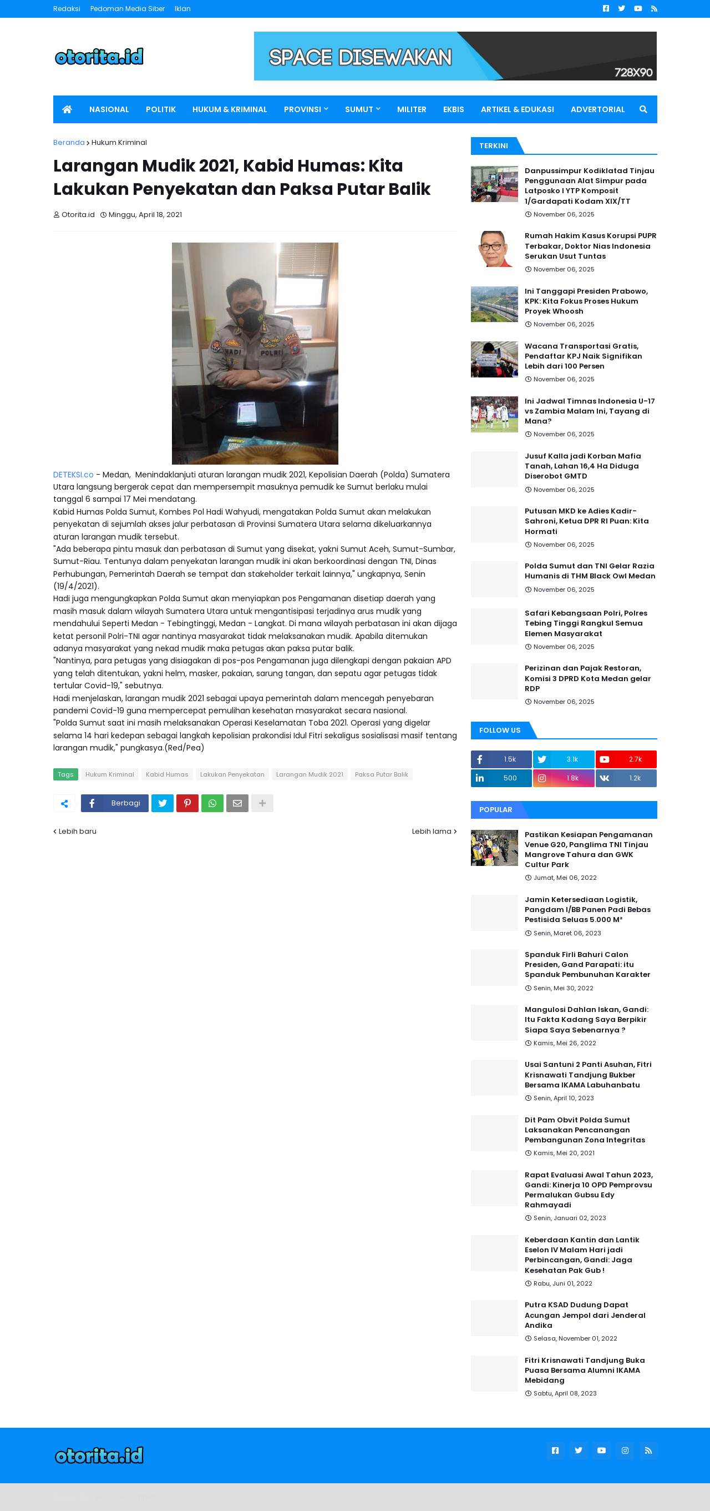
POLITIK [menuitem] (161, 109)
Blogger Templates (130, 1497)
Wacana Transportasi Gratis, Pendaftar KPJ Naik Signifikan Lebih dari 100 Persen (583, 356)
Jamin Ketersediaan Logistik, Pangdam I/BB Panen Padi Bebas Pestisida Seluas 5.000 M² (588, 910)
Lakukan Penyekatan (232, 774)
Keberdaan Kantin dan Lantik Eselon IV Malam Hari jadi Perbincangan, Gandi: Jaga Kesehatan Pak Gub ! (582, 1255)
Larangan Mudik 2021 (309, 774)
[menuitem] (67, 109)
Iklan (183, 8)
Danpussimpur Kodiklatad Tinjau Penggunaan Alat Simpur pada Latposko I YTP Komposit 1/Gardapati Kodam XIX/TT (590, 186)
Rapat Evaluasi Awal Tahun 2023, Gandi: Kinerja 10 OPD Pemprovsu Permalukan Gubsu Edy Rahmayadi (589, 1190)
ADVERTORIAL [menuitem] (598, 109)
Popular (496, 809)
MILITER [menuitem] (412, 109)
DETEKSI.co (73, 474)
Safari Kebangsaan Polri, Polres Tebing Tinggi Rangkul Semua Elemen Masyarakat (586, 623)
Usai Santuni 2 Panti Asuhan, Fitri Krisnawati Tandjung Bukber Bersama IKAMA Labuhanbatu (588, 1075)
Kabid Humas (167, 774)
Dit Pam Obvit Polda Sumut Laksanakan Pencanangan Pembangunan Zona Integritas (585, 1130)
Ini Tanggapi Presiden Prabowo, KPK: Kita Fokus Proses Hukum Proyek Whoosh (586, 301)
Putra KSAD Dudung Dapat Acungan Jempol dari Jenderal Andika (585, 1315)
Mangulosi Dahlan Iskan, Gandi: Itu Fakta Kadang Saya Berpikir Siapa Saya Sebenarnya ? (586, 1020)
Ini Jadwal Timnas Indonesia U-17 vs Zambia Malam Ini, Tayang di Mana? (590, 411)
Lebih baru (78, 831)
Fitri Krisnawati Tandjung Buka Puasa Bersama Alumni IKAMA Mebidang (585, 1371)
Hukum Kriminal (119, 142)
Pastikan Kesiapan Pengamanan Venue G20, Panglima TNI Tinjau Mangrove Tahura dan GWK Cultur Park (589, 850)
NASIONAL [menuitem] (109, 109)
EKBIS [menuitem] (453, 109)
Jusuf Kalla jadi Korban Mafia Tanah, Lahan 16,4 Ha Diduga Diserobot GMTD (583, 466)
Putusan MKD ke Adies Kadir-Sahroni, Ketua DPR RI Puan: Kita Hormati (587, 521)
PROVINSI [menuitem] (302, 109)
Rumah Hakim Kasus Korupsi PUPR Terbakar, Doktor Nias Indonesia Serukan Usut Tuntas (591, 246)
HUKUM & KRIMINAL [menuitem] (229, 109)
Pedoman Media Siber (127, 8)
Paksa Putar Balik (381, 774)
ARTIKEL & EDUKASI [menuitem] (517, 109)
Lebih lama (432, 831)
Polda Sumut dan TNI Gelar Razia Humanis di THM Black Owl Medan (590, 571)
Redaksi (66, 8)
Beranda (69, 142)
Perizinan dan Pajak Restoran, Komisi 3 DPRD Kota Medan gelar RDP (588, 678)
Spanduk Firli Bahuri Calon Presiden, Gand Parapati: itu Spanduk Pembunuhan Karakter (588, 965)
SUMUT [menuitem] (359, 109)
